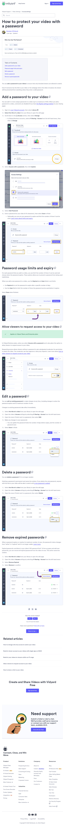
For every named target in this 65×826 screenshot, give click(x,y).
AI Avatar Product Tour (9, 786)
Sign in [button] (46, 3)
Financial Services (23, 791)
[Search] (28, 15)
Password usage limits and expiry (13, 68)
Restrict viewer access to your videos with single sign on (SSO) (22, 651)
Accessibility (41, 819)
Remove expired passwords (12, 76)
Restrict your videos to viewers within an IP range (18, 657)
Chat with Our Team (38, 730)
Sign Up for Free (56, 3)
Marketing (21, 777)
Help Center (21, 3)
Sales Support (22, 768)
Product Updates (7, 792)
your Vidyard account (17, 110)
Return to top (31, 631)
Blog (50, 766)
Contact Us (37, 784)
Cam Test (51, 793)
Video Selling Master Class (54, 775)
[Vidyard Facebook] (29, 815)
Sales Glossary (53, 787)
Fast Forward (52, 771)
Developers (52, 795)
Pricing (5, 798)
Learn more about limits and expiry (22, 218)
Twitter (32, 609)
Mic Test (51, 790)
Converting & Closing (24, 771)
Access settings (26, 11)
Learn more (37, 544)
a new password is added (42, 483)
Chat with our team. (39, 626)
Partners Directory (54, 798)
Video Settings (16, 11)
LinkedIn (36, 609)
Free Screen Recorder (9, 789)
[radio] (29, 618)
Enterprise (21, 799)
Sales (20, 774)
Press (35, 778)
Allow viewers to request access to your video (17, 664)
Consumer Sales (23, 796)
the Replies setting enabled (44, 104)
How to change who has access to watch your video (19, 645)
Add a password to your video (12, 66)
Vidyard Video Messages (7, 766)
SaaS (20, 793)
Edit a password (9, 71)
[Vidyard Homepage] (9, 3)
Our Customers (38, 781)
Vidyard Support (6, 11)
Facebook (29, 609)
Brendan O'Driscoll (12, 31)
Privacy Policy (24, 819)
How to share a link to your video (13, 670)
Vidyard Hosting (7, 776)
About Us (36, 766)
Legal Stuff (33, 819)
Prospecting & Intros (24, 766)
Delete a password (10, 74)
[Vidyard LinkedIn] (36, 815)
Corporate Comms (24, 780)
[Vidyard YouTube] (32, 815)
